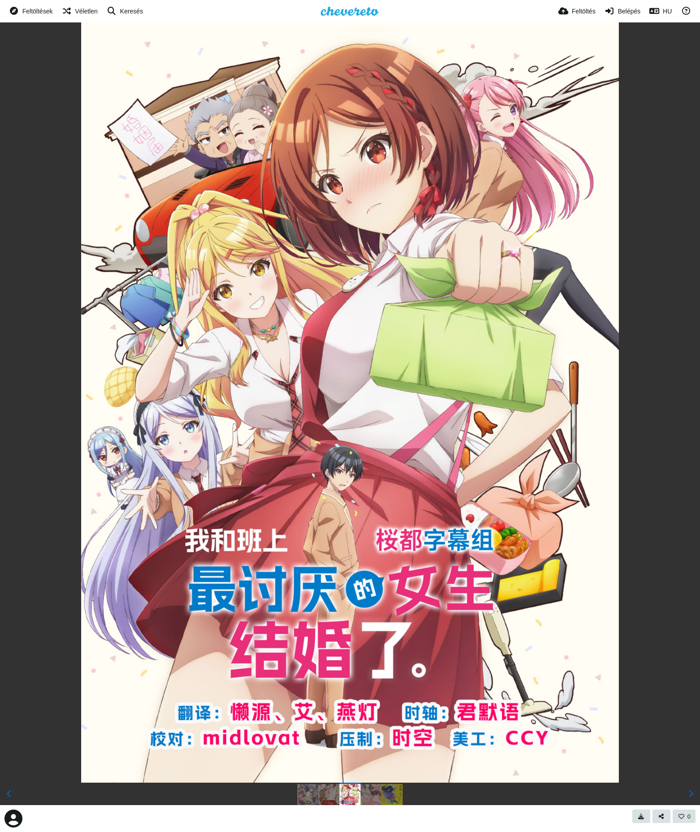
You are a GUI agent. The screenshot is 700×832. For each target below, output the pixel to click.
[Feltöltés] (577, 11)
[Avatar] (13, 819)
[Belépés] (622, 11)
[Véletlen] (79, 11)
